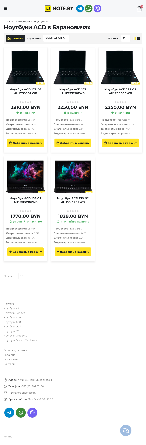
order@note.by (26, 392)
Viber (32, 413)
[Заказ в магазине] (56, 38)
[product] (25, 67)
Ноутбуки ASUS (13, 322)
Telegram (9, 413)
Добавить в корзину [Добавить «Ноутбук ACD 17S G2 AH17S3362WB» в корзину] (27, 142)
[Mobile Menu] (7, 8)
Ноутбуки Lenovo (14, 313)
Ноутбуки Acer (13, 317)
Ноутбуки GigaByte (15, 335)
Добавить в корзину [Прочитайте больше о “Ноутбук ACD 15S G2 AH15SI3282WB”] (74, 251)
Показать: (113, 38)
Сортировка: (34, 38)
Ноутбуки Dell (12, 326)
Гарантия (9, 355)
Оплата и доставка (15, 350)
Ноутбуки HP (11, 308)
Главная (9, 21)
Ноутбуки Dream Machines (20, 340)
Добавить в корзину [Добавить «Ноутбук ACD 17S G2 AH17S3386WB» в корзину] (122, 142)
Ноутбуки (24, 21)
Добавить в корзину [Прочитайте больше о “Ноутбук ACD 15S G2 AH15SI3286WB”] (27, 251)
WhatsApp (88, 8)
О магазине (11, 359)
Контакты (9, 364)
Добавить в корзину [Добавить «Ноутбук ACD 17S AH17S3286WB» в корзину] (74, 142)
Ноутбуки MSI (12, 331)
